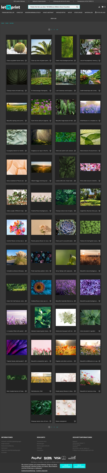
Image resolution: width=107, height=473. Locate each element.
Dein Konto (41, 437)
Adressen (39, 448)
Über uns (53, 18)
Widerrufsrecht (5, 443)
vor (57, 29)
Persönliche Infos (41, 441)
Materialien (89, 12)
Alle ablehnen (66, 466)
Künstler (20, 12)
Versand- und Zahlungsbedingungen (11, 441)
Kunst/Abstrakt (48, 12)
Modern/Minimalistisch (33, 12)
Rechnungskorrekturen (43, 446)
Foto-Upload (101, 12)
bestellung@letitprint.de (87, 450)
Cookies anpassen (41, 471)
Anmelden (4, 452)
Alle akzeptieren (79, 466)
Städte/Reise (78, 12)
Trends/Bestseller (8, 12)
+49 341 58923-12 (89, 1)
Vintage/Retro (60, 12)
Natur (70, 12)
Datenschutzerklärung (7, 446)
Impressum (4, 448)
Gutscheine (40, 450)
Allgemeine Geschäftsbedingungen (10, 450)
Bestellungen (40, 443)
